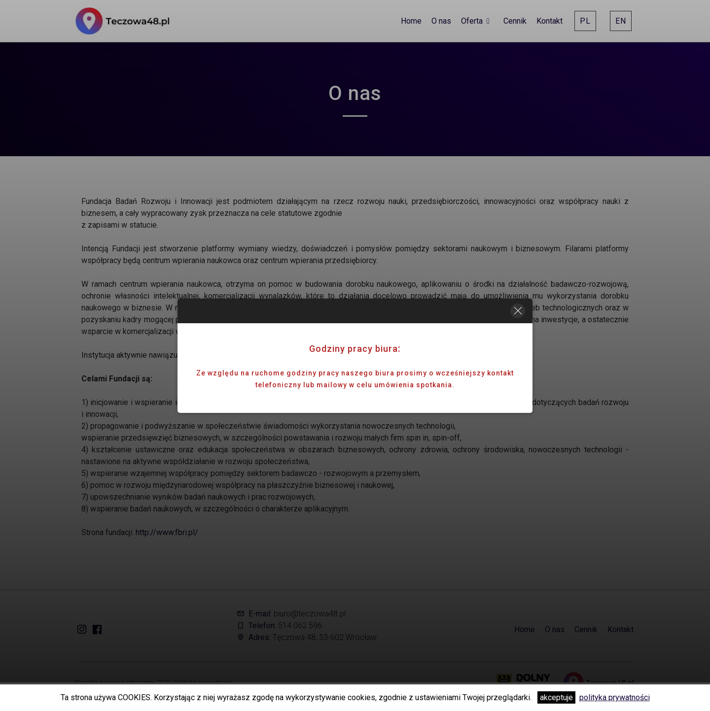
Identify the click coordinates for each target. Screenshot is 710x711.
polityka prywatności (614, 697)
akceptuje (556, 697)
